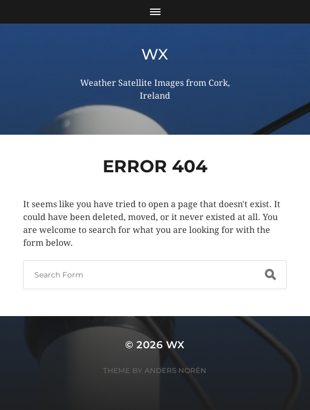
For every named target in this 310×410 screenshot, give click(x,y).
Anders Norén (175, 370)
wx (155, 54)
